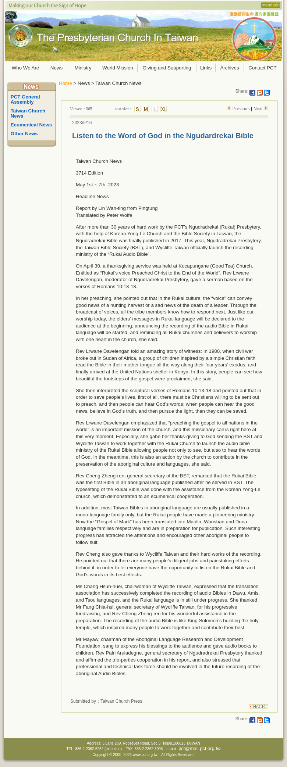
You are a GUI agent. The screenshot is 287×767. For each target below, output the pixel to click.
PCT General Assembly (26, 99)
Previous (241, 108)
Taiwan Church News (29, 113)
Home (65, 83)
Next (259, 108)
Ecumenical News (31, 125)
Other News (24, 133)
